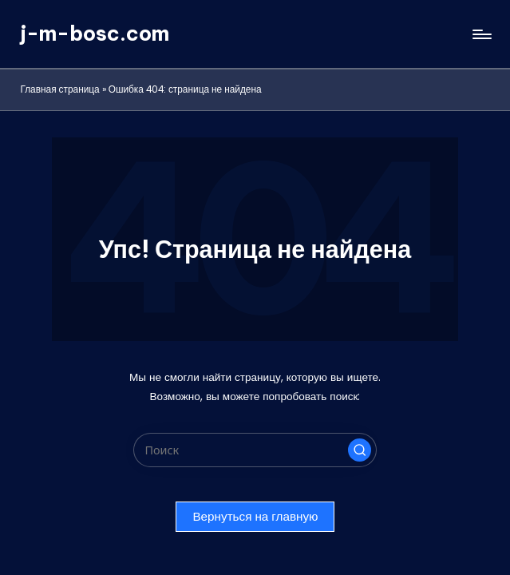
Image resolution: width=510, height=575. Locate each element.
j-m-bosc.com (94, 33)
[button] (360, 450)
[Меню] (480, 34)
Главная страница (59, 89)
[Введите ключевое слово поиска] (255, 450)
